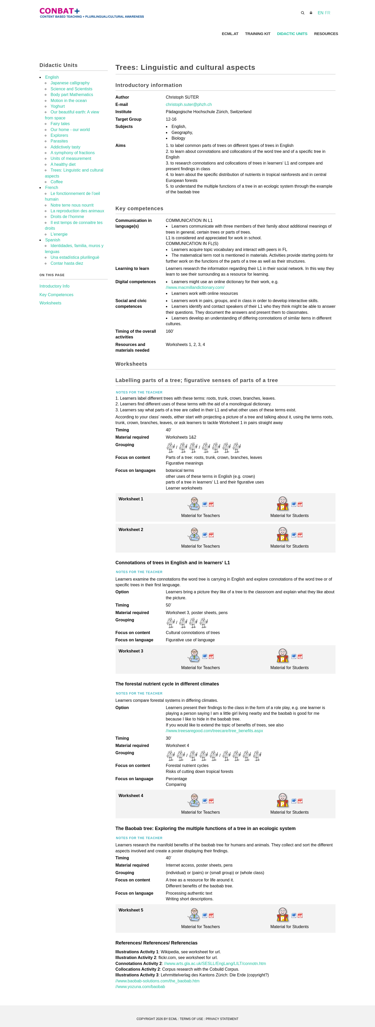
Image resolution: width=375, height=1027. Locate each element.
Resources (326, 33)
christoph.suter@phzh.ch (189, 104)
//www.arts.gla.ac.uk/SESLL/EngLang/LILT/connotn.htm (215, 963)
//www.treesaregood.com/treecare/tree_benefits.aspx (214, 731)
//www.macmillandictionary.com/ (195, 287)
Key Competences (56, 295)
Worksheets (50, 303)
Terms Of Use (191, 1019)
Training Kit (257, 33)
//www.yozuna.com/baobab (140, 986)
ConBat (210, 33)
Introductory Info (54, 286)
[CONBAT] (119, 12)
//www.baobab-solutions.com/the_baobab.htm (158, 981)
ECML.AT (230, 33)
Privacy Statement (222, 1019)
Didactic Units (292, 33)
